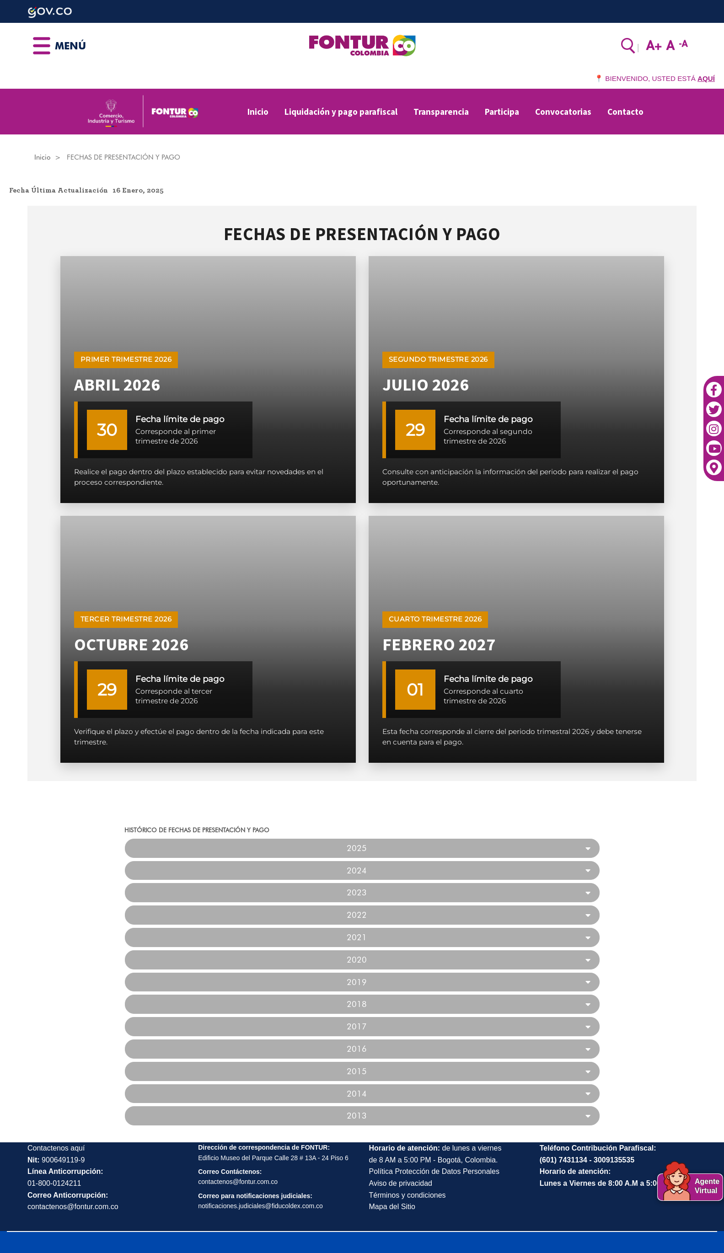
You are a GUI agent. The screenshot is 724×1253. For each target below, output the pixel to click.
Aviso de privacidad (400, 1183)
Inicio (257, 111)
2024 (357, 870)
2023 (357, 892)
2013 (357, 1115)
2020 (357, 959)
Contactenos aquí (56, 1148)
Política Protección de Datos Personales (434, 1171)
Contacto (625, 111)
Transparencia (441, 111)
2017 (357, 1026)
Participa (502, 111)
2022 (357, 915)
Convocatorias (563, 111)
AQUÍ (706, 78)
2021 (357, 937)
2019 (357, 982)
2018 (357, 1004)
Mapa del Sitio (392, 1206)
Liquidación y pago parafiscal (340, 111)
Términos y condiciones (407, 1195)
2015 (357, 1071)
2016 (357, 1049)
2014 (357, 1093)
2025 (357, 848)
